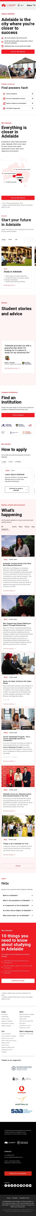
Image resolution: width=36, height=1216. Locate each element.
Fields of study (5, 1019)
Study (3, 239)
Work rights (22, 1023)
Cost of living (5, 1045)
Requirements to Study (7, 1023)
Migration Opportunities (7, 1047)
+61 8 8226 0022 (9, 1155)
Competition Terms (24, 1198)
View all (18, 866)
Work (10, 239)
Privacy (9, 1198)
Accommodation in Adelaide (8, 1036)
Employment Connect (25, 1025)
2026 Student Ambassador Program (26, 1035)
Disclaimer (15, 1198)
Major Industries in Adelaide (26, 1014)
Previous (26, 239)
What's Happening (26, 1031)
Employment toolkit (24, 1027)
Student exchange (6, 1025)
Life (16, 239)
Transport (4, 1052)
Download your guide (18, 980)
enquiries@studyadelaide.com (13, 1157)
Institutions (4, 1014)
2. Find (10, 461)
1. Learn (3, 461)
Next (32, 239)
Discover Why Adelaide (18, 51)
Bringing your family (6, 1049)
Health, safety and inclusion (8, 1040)
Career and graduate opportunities (24, 1017)
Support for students (6, 1021)
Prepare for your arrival (7, 1038)
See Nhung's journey (12, 368)
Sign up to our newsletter (18, 1173)
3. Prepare (18, 461)
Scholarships (4, 1016)
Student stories (5, 1043)
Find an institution (17, 415)
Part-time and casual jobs (26, 1021)
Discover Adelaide (6, 1034)
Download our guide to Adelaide (16, 489)
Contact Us (7, 1151)
